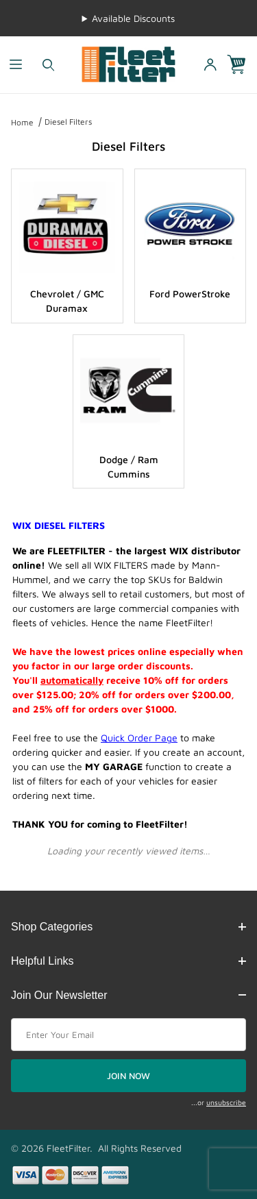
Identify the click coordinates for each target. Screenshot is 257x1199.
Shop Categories (128, 926)
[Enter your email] (128, 1034)
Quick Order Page (139, 737)
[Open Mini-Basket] (242, 65)
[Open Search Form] (48, 65)
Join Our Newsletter (128, 995)
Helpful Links (128, 961)
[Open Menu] (16, 65)
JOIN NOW (128, 1075)
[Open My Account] (210, 65)
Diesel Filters (68, 121)
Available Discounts (133, 18)
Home (22, 122)
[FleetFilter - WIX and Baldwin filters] (128, 63)
